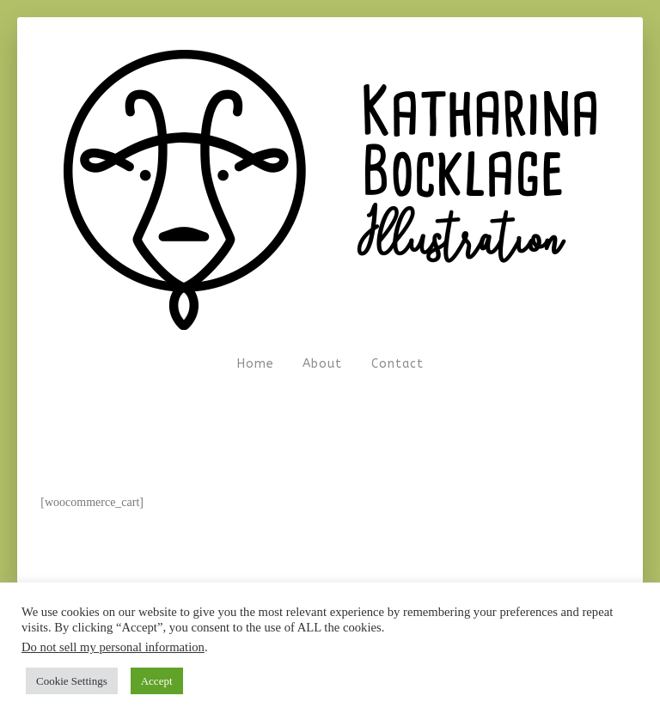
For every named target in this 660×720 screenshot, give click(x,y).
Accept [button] (157, 680)
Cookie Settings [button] (71, 680)
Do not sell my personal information (113, 647)
